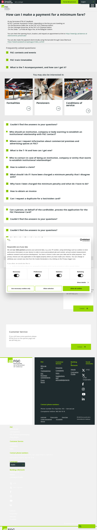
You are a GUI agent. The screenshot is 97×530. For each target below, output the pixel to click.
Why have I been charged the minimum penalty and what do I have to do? (49, 183)
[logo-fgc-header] (8, 7)
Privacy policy (54, 417)
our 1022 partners (19, 250)
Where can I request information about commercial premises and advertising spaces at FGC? (44, 142)
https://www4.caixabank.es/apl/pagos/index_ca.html (26, 42)
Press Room (43, 381)
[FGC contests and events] (48, 52)
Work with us (14, 472)
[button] (93, 5)
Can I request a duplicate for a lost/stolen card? (35, 198)
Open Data (65, 417)
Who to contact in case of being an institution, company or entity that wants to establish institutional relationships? (50, 159)
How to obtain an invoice (23, 191)
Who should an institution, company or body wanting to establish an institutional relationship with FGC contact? (45, 133)
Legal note (43, 417)
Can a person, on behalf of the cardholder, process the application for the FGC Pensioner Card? (49, 210)
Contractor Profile (75, 373)
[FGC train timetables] (48, 60)
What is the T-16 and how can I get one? (31, 150)
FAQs (57, 373)
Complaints (60, 371)
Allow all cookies (76, 288)
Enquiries (59, 368)
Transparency (46, 371)
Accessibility (59, 419)
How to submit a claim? (22, 167)
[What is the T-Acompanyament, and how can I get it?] (48, 67)
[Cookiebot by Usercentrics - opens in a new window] (81, 240)
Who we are (43, 367)
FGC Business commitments (45, 376)
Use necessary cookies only (20, 288)
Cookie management (46, 419)
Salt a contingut (19, 2)
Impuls (73, 369)
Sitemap (43, 421)
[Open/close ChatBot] (86, 526)
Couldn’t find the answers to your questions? (33, 124)
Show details (81, 282)
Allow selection (48, 288)
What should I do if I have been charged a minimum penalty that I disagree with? (50, 175)
